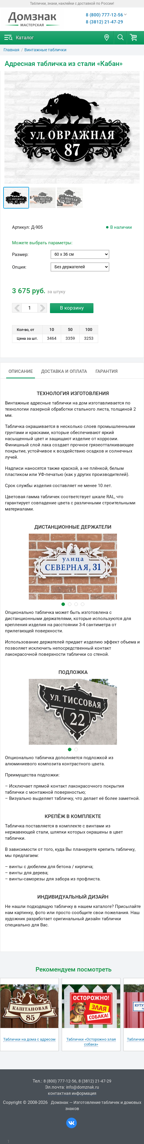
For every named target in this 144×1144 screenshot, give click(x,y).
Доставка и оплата (64, 371)
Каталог (25, 37)
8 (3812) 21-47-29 (104, 22)
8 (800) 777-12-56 (104, 15)
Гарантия (107, 371)
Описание (21, 371)
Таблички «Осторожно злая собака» (91, 1041)
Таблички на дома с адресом (29, 1039)
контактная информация (72, 1093)
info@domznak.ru (82, 1087)
